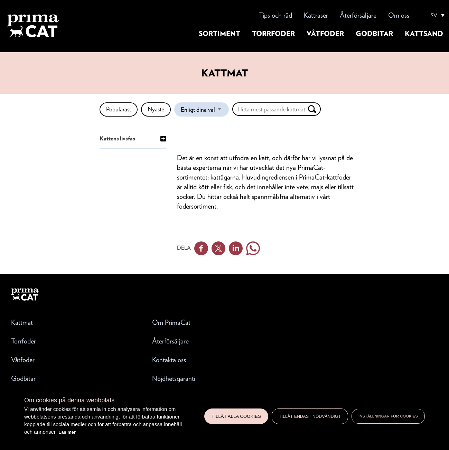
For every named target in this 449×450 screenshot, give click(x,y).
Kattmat (22, 322)
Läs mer (67, 432)
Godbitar (374, 33)
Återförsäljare (358, 15)
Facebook (201, 248)
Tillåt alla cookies (236, 416)
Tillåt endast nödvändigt (310, 416)
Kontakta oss (169, 360)
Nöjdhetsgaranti (173, 378)
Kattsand (424, 33)
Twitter (218, 248)
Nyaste (156, 109)
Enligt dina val (205, 111)
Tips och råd (275, 15)
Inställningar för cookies (388, 416)
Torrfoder (273, 33)
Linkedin (236, 248)
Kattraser (316, 15)
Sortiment (219, 33)
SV (434, 15)
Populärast (118, 109)
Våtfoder (325, 33)
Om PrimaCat (171, 322)
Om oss (398, 15)
